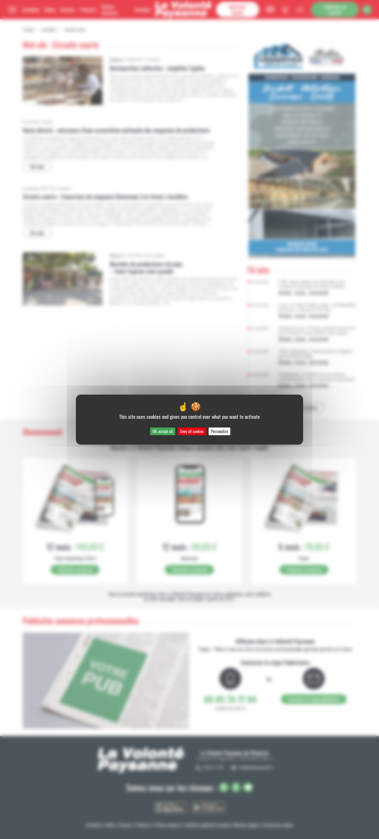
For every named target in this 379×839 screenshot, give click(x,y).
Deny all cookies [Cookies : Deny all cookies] (192, 431)
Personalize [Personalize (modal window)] (219, 431)
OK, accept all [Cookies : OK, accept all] (163, 431)
